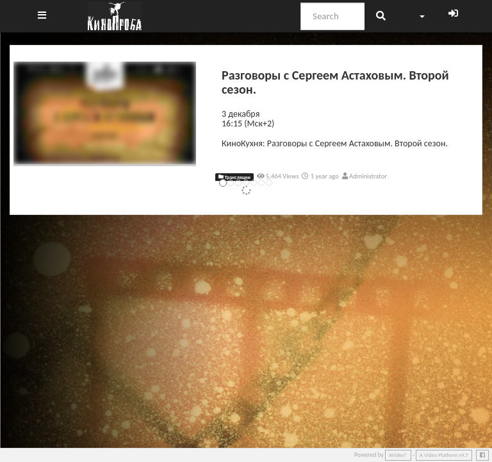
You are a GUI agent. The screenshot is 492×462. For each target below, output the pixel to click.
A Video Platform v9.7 (444, 455)
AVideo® (398, 455)
